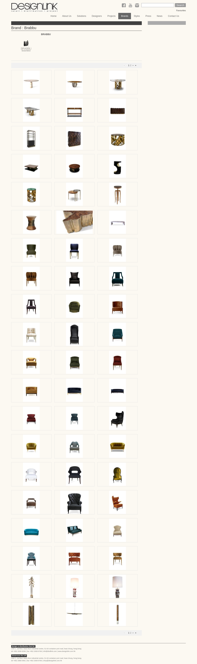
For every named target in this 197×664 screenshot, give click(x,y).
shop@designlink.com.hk (52, 661)
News (159, 16)
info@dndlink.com (50, 651)
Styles (137, 16)
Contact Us (173, 16)
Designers (97, 16)
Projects (111, 16)
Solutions (81, 16)
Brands (124, 16)
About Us (66, 16)
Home (54, 16)
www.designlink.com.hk (66, 651)
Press (148, 16)
